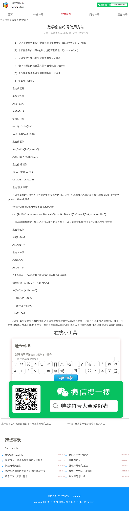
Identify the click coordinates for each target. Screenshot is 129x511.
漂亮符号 (122, 14)
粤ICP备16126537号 (58, 496)
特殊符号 (38, 14)
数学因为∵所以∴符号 (16, 476)
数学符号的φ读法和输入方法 (90, 423)
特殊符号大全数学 (78, 454)
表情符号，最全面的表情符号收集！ (24, 460)
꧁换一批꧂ (65, 377)
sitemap (77, 496)
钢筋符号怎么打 (13, 465)
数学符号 (66, 14)
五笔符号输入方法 (78, 465)
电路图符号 (75, 460)
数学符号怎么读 (77, 476)
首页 (10, 14)
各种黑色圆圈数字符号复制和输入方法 (31, 423)
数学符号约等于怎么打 (80, 471)
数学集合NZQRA (14, 454)
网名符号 (94, 14)
